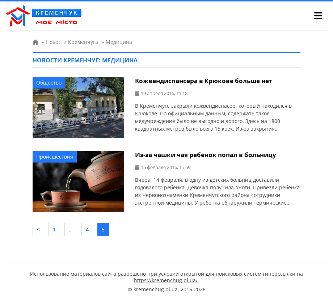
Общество (49, 82)
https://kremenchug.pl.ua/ (166, 280)
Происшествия (54, 156)
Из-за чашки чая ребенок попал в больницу (205, 155)
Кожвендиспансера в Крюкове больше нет (203, 81)
